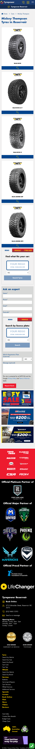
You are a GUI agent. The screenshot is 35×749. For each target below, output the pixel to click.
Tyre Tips (5, 667)
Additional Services (8, 689)
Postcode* (6, 312)
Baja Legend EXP (17, 197)
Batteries (5, 680)
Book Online (7, 697)
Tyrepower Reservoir (17, 7)
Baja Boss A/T (17, 108)
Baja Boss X (17, 152)
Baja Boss (17, 63)
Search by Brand (7, 662)
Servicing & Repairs (8, 682)
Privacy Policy (12, 378)
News (4, 702)
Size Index (5, 714)
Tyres (4, 655)
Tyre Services (6, 684)
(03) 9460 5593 (12, 611)
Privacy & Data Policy (13, 748)
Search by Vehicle (8, 657)
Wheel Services (7, 687)
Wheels (5, 670)
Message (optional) (9, 363)
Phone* (5, 300)
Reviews (5, 707)
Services (5, 677)
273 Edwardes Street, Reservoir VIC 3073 (19, 606)
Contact (5, 694)
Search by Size (7, 660)
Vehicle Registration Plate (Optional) (11, 356)
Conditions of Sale (25, 748)
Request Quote (9, 386)
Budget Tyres (6, 719)
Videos (5, 705)
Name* (5, 293)
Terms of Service (24, 378)
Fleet (4, 699)
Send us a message (13, 615)
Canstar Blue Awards (9, 716)
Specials (5, 692)
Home (4, 14)
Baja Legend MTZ (17, 241)
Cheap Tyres (6, 721)
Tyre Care (5, 665)
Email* (5, 306)
